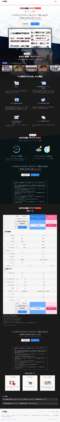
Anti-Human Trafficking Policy (6, 416)
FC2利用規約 (16, 182)
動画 (2, 419)
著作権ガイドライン (27, 415)
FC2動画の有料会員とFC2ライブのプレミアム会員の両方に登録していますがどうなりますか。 (20, 403)
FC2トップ (3, 415)
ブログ (15, 419)
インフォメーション (43, 411)
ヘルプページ (19, 197)
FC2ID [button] (55, 1)
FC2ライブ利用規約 (28, 182)
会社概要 (13, 415)
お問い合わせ (9, 415)
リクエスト (49, 411)
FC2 (4, 1)
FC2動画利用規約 (21, 182)
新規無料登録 (25, 23)
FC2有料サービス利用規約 (22, 185)
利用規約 (53, 411)
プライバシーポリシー (19, 415)
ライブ (5, 419)
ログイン (35, 23)
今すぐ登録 (37, 225)
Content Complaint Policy (46, 415)
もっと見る (56, 64)
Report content (38, 415)
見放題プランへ (51, 225)
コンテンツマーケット (10, 419)
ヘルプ (37, 411)
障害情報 (57, 411)
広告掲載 (33, 415)
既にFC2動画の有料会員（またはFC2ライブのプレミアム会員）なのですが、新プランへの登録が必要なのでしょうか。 (25, 399)
